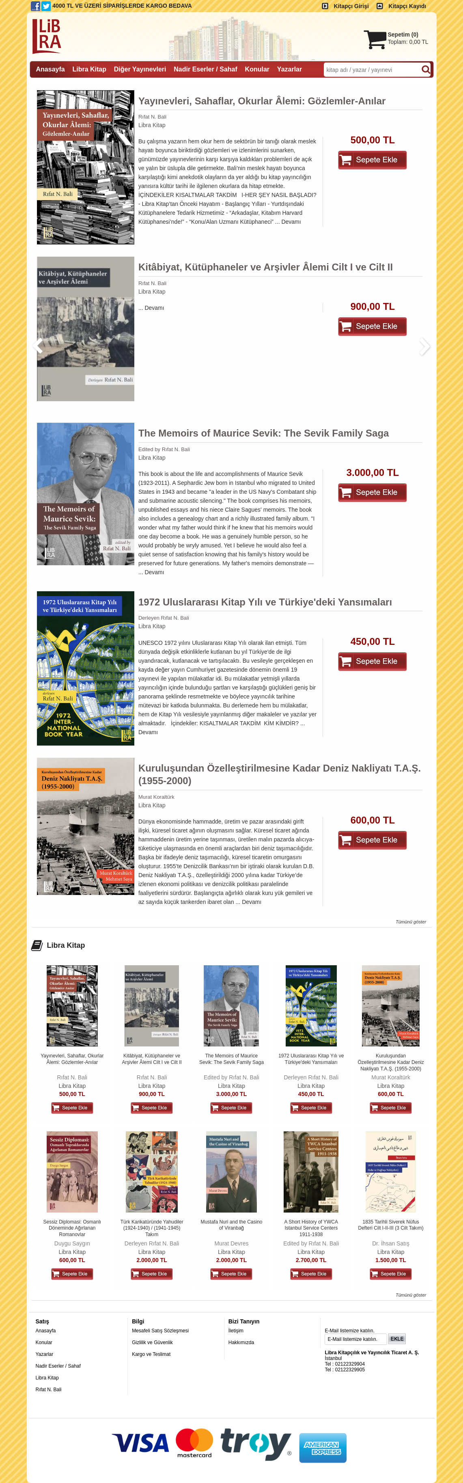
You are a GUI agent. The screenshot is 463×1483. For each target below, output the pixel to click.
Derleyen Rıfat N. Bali (163, 618)
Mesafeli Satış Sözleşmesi (160, 1331)
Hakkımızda (241, 1342)
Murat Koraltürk (156, 797)
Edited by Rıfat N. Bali (164, 449)
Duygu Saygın (72, 1243)
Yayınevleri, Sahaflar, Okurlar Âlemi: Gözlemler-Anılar (262, 100)
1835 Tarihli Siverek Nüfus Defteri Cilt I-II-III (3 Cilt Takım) (391, 1225)
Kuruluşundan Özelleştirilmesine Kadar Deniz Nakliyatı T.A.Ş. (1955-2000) (279, 774)
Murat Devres (231, 1243)
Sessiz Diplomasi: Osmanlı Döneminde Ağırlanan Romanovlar (72, 1228)
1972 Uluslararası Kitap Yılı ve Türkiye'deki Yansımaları (265, 602)
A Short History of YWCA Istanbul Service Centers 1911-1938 (311, 1228)
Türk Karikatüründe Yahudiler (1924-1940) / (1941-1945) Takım (152, 1228)
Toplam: (408, 42)
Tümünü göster (411, 921)
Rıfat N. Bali (152, 117)
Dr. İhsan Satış (390, 1243)
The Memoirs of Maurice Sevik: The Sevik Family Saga (263, 433)
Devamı (291, 221)
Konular (44, 1342)
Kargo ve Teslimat (151, 1354)
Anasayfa (46, 1331)
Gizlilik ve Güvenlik (152, 1342)
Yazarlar (45, 1354)
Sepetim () (403, 34)
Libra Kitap (152, 125)
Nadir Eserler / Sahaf (58, 1366)
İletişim (235, 1331)
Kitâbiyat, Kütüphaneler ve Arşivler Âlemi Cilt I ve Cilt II (265, 267)
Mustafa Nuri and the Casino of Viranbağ (231, 1225)
